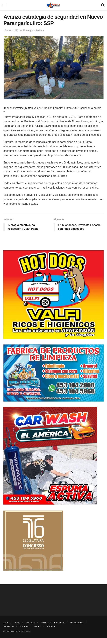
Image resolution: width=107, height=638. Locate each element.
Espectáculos (76, 622)
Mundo (37, 626)
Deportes (30, 622)
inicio (6, 622)
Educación (59, 622)
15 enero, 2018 (10, 30)
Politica (40, 30)
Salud (17, 622)
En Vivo (51, 626)
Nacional (24, 626)
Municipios (29, 30)
